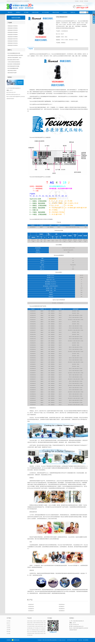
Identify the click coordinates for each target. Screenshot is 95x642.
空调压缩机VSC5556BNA (13, 28)
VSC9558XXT (31, 610)
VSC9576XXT (31, 604)
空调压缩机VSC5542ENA (13, 43)
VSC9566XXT (61, 606)
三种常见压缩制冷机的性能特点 (14, 61)
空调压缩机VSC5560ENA (13, 25)
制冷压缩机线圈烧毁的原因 (13, 68)
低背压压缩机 (16, 17)
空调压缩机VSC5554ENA (13, 30)
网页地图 (86, 1)
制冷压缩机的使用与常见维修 (13, 66)
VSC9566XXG (62, 608)
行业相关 (8, 625)
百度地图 (76, 1)
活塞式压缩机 (35, 12)
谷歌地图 (81, 1)
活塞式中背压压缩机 (39, 624)
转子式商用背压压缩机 (34, 629)
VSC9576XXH (61, 604)
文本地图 (8, 633)
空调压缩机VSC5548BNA (13, 36)
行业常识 (65, 12)
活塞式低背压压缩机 (39, 626)
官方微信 (13, 640)
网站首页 (10, 12)
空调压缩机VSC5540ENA (13, 45)
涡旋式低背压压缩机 (39, 633)
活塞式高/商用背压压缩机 (38, 622)
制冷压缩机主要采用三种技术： (14, 59)
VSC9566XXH (31, 608)
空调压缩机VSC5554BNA (13, 32)
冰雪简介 (18, 12)
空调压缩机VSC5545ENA (13, 41)
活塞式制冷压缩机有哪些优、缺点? (14, 57)
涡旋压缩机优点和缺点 (12, 70)
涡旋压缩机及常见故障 (12, 72)
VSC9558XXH (61, 610)
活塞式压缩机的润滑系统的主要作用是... (15, 55)
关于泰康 (26, 12)
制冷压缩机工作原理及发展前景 (14, 64)
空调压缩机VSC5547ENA (13, 38)
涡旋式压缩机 (55, 12)
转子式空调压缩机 (33, 631)
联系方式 (73, 12)
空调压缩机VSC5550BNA (13, 34)
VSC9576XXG (31, 606)
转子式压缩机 (45, 12)
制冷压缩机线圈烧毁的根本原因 (14, 53)
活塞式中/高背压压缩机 (37, 620)
